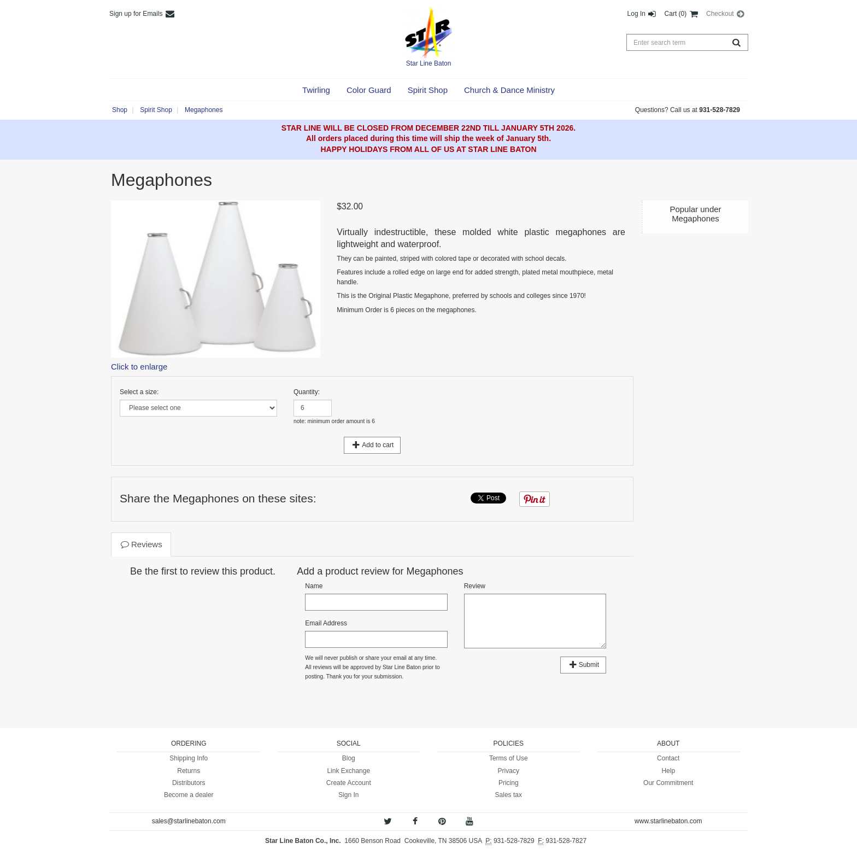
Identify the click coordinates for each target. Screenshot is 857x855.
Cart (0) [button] (682, 13)
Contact (668, 758)
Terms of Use (508, 758)
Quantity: (307, 392)
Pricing (508, 783)
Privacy (508, 771)
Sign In (348, 795)
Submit (583, 665)
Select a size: (139, 392)
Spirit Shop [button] (156, 110)
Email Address (326, 623)
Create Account (348, 783)
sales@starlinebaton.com (189, 821)
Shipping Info (188, 758)
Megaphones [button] (203, 110)
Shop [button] (119, 110)
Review (474, 586)
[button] (316, 90)
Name (313, 586)
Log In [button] (642, 13)
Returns (188, 771)
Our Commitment (668, 783)
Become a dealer (189, 795)
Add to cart (372, 445)
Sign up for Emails (142, 13)
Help (668, 771)
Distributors (189, 783)
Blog (348, 758)
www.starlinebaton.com (668, 821)
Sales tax (508, 795)
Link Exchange (348, 771)
